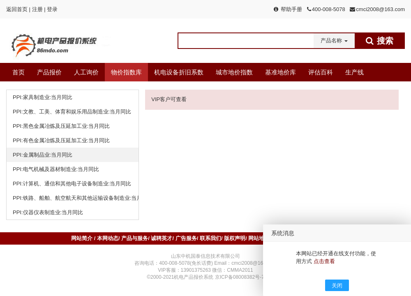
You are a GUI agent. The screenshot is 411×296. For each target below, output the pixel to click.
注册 (37, 9)
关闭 (337, 285)
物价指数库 (126, 72)
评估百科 (320, 72)
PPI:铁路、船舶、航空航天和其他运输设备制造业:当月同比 (76, 198)
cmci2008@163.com (380, 9)
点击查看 (324, 261)
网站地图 (259, 238)
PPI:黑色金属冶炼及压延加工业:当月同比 (61, 126)
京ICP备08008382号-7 (239, 277)
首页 (18, 72)
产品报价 (49, 72)
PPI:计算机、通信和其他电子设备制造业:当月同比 (72, 183)
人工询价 (86, 72)
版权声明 (234, 238)
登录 (52, 9)
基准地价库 (280, 72)
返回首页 (17, 9)
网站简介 (82, 238)
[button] (334, 40)
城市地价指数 (234, 72)
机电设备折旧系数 (178, 72)
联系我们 (210, 238)
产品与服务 (134, 238)
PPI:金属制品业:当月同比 (42, 155)
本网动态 (107, 238)
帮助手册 (291, 9)
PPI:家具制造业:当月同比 (42, 97)
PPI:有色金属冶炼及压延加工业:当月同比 (61, 140)
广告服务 (186, 238)
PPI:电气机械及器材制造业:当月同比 (56, 169)
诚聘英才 (161, 238)
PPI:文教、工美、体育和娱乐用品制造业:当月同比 (72, 112)
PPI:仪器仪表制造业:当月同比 (48, 212)
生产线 (354, 72)
